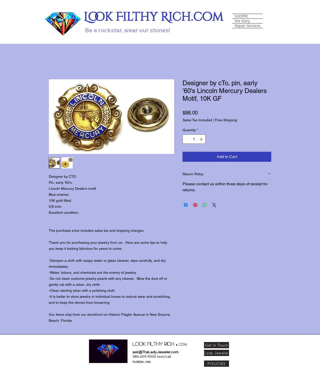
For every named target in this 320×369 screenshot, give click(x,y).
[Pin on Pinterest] (195, 205)
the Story (242, 21)
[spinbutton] (194, 139)
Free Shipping (226, 120)
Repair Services (247, 26)
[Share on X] (214, 205)
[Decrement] (186, 139)
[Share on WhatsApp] (205, 205)
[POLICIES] (216, 363)
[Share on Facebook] (186, 205)
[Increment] (201, 139)
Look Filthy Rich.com (153, 17)
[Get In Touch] (216, 345)
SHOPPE (241, 16)
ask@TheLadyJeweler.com (155, 352)
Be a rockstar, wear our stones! (127, 30)
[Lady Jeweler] (216, 353)
